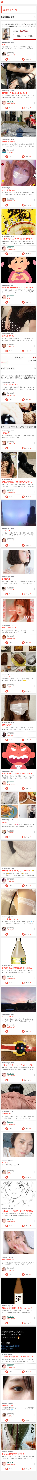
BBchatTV (18, 2)
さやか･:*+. (18, 832)
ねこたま (18, 1415)
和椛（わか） (18, 734)
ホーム (2, 2)
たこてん (18, 151)
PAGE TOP (33, 1475)
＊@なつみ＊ (18, 1269)
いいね (28, 59)
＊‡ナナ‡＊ (18, 540)
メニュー (35, 2)
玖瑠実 (18, 686)
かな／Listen (18, 103)
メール (10, 59)
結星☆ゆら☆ (18, 200)
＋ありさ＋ (18, 346)
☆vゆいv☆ (18, 880)
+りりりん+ (18, 929)
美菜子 (18, 1172)
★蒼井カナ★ (18, 443)
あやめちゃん (18, 54)
